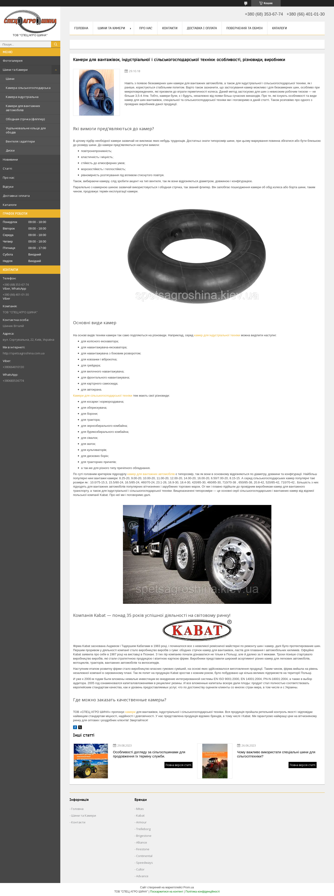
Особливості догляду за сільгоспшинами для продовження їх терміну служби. (149, 754)
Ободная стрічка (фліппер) (25, 119)
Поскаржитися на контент (166, 891)
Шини (10, 79)
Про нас (8, 177)
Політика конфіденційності (203, 891)
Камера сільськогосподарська (28, 88)
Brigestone (143, 836)
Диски (10, 150)
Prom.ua (188, 887)
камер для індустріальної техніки (217, 335)
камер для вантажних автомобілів (151, 474)
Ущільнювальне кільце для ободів (26, 130)
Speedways (144, 862)
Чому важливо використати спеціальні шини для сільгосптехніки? (276, 754)
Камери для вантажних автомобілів (23, 108)
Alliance (141, 842)
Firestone (142, 849)
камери (130, 712)
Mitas (140, 809)
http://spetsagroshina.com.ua (24, 353)
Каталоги (9, 205)
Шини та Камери (15, 70)
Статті (7, 168)
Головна (81, 28)
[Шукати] (55, 44)
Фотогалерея (12, 60)
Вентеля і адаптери (20, 141)
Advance (142, 876)
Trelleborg (143, 829)
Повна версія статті (178, 765)
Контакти (169, 28)
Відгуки (8, 186)
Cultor (140, 869)
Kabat (140, 815)
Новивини (10, 159)
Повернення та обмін (244, 28)
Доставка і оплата (16, 196)
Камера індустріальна (22, 97)
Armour (141, 822)
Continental (144, 856)
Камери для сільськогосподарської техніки (102, 395)
